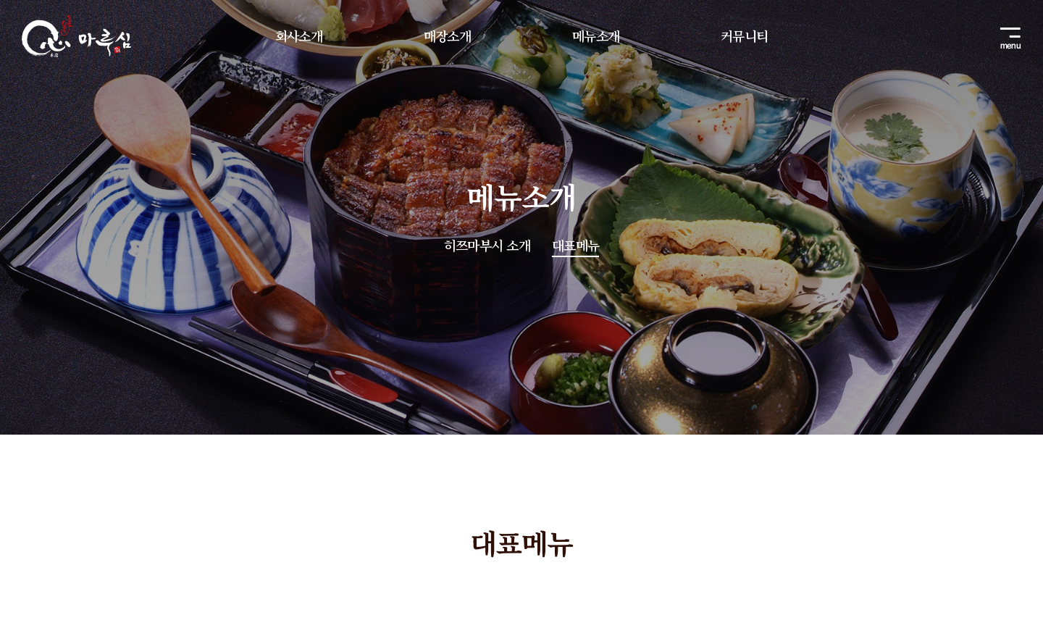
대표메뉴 (575, 245)
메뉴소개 (595, 35)
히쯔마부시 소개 (487, 245)
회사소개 (298, 35)
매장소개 (447, 35)
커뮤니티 (744, 35)
